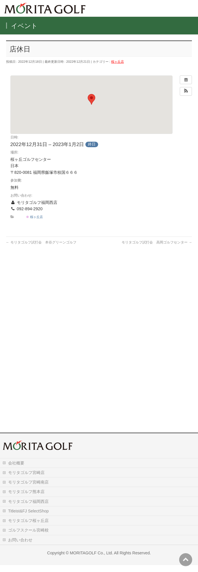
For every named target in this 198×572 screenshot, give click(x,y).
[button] (186, 91)
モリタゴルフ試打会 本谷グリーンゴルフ (41, 242)
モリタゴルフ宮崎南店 (28, 489)
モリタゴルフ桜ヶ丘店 (28, 527)
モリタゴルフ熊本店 (26, 498)
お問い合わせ (20, 547)
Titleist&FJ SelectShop (28, 518)
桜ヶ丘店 (117, 61)
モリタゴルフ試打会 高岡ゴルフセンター (157, 242)
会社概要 (16, 470)
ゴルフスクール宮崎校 (28, 537)
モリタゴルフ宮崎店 (26, 479)
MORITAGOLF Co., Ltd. (91, 560)
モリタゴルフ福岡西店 (28, 508)
